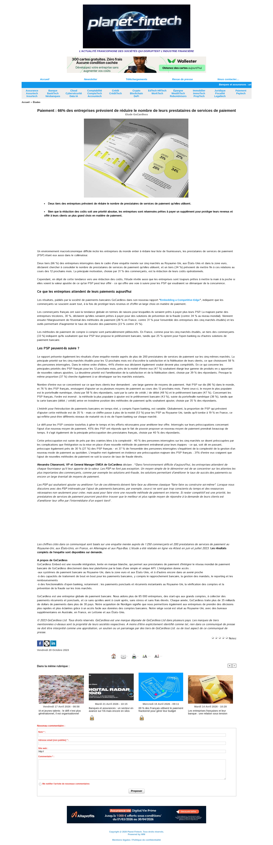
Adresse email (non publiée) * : (53, 739)
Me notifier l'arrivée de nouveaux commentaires (65, 783)
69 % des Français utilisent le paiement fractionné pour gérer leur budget (156, 708)
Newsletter (90, 79)
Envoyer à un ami (87, 656)
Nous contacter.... (228, 79)
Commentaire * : (46, 756)
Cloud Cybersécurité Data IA (74, 93)
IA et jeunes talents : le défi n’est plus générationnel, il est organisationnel (56, 711)
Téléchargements (136, 79)
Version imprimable (118, 656)
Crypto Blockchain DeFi (136, 93)
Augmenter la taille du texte (157, 656)
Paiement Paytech (240, 92)
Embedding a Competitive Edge (181, 299)
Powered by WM (136, 833)
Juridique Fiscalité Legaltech (220, 93)
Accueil (44, 79)
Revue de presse (182, 79)
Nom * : (42, 731)
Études (35, 102)
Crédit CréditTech (115, 92)
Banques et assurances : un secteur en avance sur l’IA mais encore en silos (110, 708)
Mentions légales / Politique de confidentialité (136, 839)
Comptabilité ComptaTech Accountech (94, 93)
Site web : (43, 748)
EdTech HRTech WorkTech (157, 92)
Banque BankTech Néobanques (52, 93)
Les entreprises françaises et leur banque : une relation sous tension (210, 711)
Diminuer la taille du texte (199, 656)
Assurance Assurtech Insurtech (32, 93)
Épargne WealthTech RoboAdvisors (178, 93)
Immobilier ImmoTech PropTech (199, 93)
